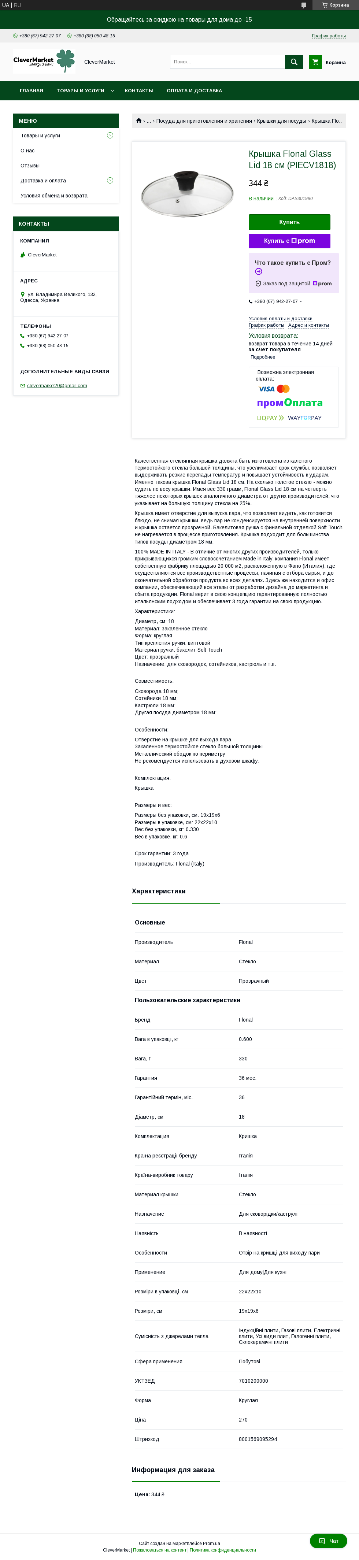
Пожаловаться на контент (159, 1550)
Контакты (139, 90)
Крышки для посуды (281, 121)
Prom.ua (211, 1543)
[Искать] (294, 62)
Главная (31, 90)
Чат (328, 1541)
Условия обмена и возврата (54, 196)
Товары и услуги (80, 90)
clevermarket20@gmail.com (57, 385)
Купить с (289, 241)
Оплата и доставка (194, 90)
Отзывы (30, 165)
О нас (27, 150)
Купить (290, 222)
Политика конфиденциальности (223, 1550)
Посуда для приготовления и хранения (204, 121)
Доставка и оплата (43, 181)
